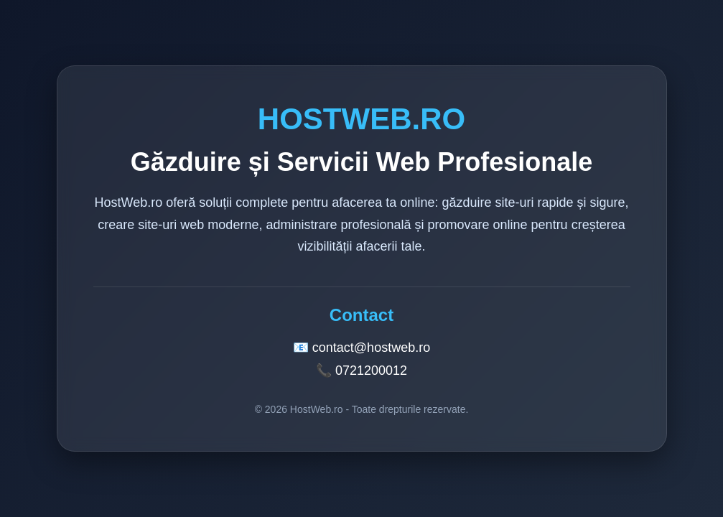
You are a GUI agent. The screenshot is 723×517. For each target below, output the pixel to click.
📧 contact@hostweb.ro (361, 347)
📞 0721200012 (361, 370)
